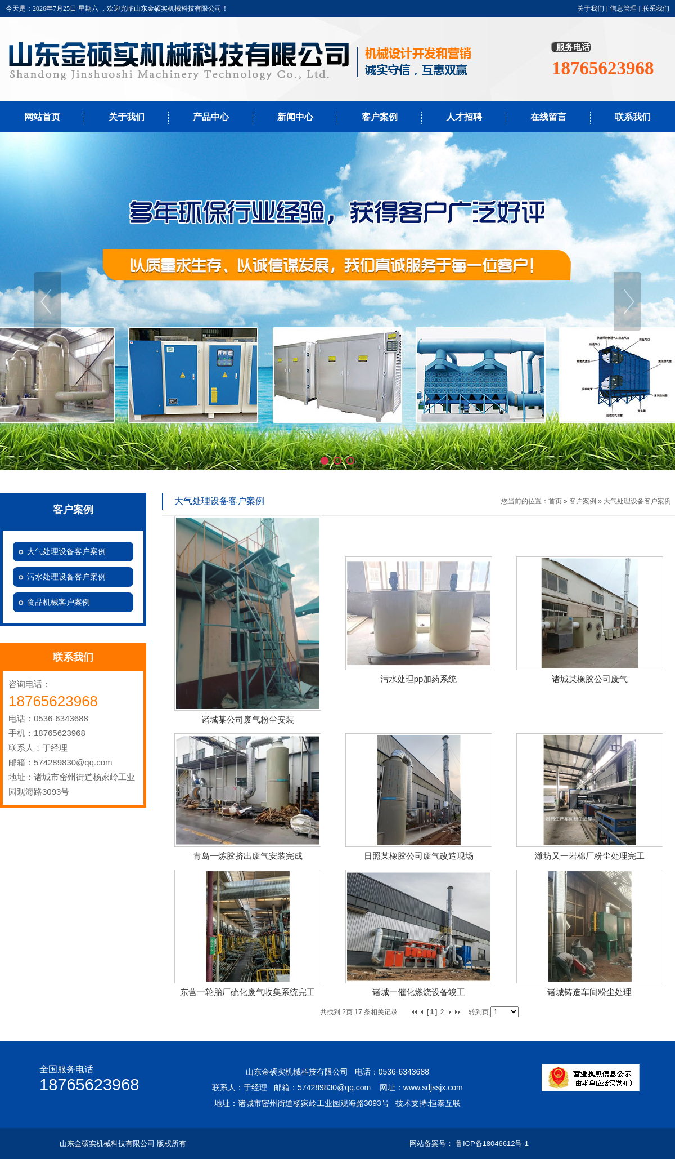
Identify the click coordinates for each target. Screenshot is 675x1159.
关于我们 (590, 8)
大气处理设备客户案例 (637, 501)
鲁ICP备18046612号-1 (492, 1143)
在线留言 (548, 117)
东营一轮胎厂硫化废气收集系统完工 (247, 992)
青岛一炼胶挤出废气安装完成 (248, 856)
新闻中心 (295, 117)
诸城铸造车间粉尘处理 (589, 992)
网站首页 (42, 117)
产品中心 (211, 117)
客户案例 (380, 117)
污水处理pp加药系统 (418, 679)
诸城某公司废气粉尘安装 (247, 719)
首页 (555, 501)
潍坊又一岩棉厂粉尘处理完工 (590, 856)
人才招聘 (464, 117)
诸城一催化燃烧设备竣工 (418, 992)
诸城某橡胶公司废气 (590, 679)
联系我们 (655, 8)
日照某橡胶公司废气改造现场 (419, 856)
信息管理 (623, 8)
